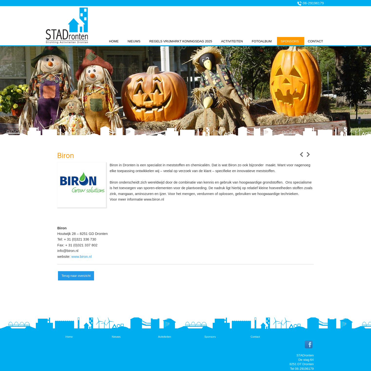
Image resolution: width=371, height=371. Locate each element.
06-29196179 (313, 3)
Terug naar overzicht (75, 276)
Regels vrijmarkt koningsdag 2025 (180, 41)
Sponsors (290, 41)
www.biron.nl (81, 257)
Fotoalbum (262, 41)
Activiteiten (232, 41)
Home (114, 41)
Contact (315, 41)
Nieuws (134, 41)
